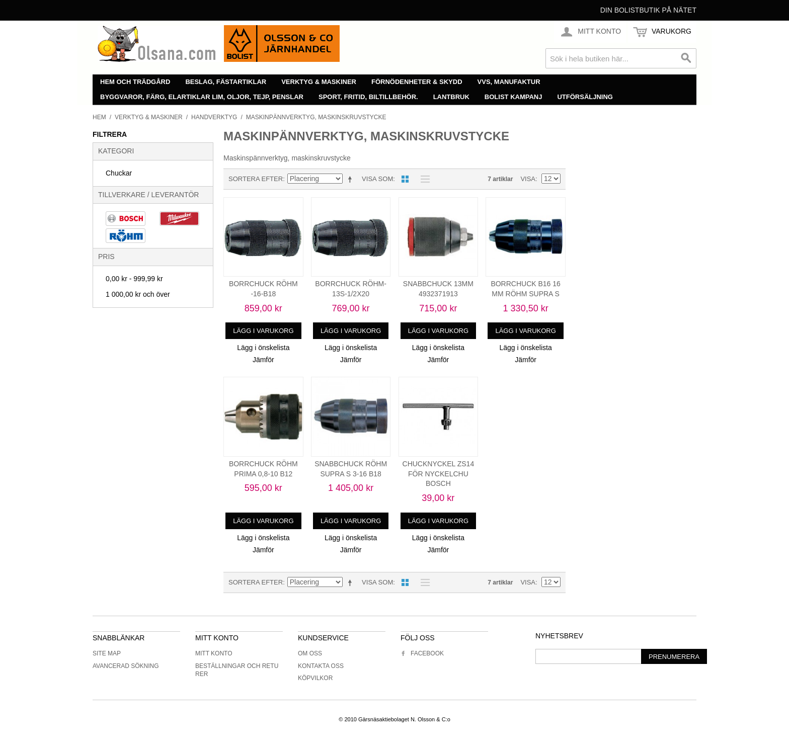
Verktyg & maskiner (318, 82)
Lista (422, 179)
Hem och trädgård (135, 82)
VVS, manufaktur (509, 82)
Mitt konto (213, 653)
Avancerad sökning (126, 665)
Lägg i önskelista (263, 348)
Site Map (107, 653)
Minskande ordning (351, 179)
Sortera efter (255, 179)
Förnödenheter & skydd (416, 82)
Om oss (310, 653)
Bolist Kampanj (513, 97)
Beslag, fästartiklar (225, 82)
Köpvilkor (315, 678)
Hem (99, 117)
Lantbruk (451, 97)
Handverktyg (214, 117)
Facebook (422, 653)
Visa (527, 179)
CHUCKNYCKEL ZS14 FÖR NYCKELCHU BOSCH (439, 473)
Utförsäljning (585, 97)
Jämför (263, 360)
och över (138, 294)
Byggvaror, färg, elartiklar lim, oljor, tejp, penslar (201, 97)
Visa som (377, 179)
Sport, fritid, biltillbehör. (368, 97)
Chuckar (119, 173)
